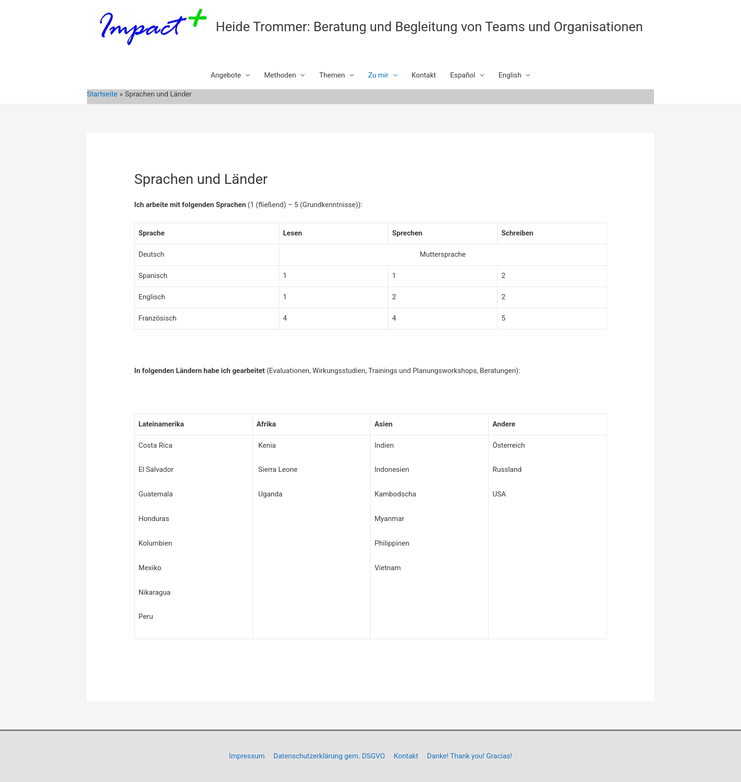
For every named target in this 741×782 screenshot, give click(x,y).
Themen (332, 75)
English (510, 75)
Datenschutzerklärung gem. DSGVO (329, 756)
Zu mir (378, 75)
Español (462, 75)
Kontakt (424, 75)
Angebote (226, 75)
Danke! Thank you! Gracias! (469, 756)
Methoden (280, 75)
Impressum (247, 756)
